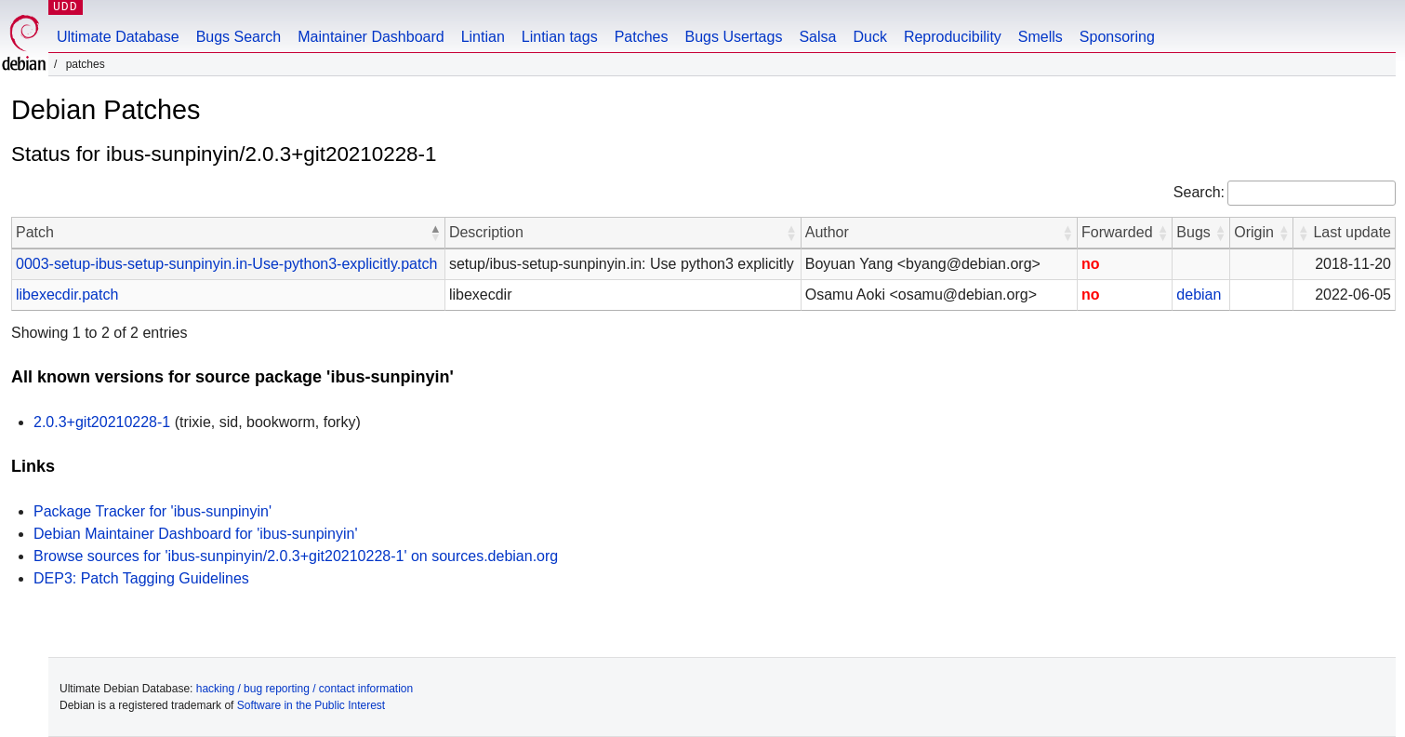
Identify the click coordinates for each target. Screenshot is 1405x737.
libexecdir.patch (67, 294)
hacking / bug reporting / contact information (304, 688)
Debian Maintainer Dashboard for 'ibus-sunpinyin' (195, 534)
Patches (642, 37)
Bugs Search (239, 37)
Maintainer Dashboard (371, 37)
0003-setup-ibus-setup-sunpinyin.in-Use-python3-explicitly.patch (226, 264)
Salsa (817, 37)
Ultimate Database (118, 37)
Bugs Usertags (733, 37)
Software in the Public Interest (311, 705)
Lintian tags (560, 37)
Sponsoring (1117, 37)
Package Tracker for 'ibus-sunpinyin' (152, 511)
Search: (1199, 192)
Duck (869, 37)
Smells (1040, 37)
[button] (435, 232)
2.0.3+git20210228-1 (101, 422)
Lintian (483, 37)
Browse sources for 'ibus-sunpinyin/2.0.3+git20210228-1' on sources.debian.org (295, 556)
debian (1198, 294)
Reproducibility (952, 37)
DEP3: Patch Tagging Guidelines (141, 578)
